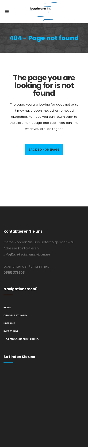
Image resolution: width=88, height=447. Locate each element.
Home (7, 307)
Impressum (11, 331)
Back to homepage (44, 150)
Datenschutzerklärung (22, 339)
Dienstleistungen (15, 315)
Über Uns (9, 323)
